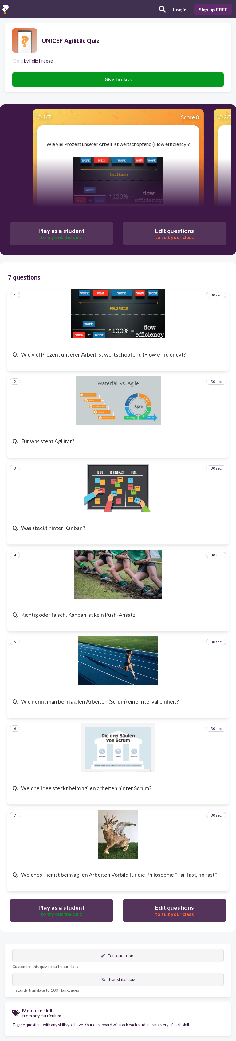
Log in (180, 9)
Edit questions (118, 955)
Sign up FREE (213, 9)
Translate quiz (118, 979)
